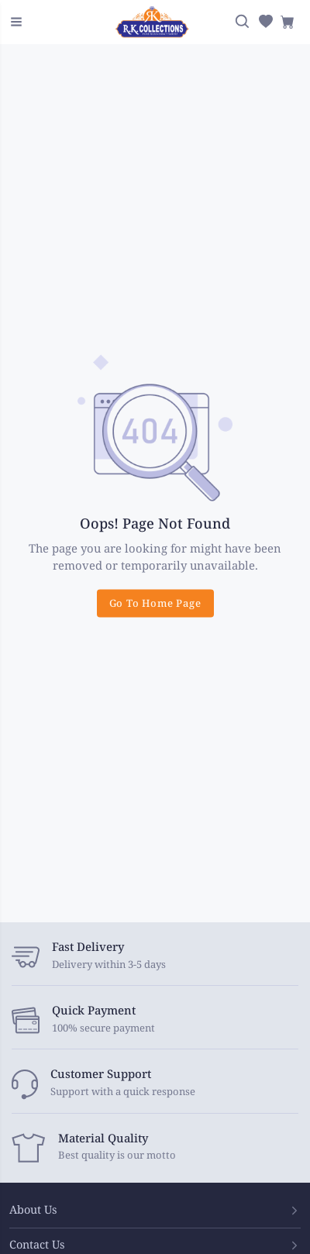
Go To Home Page (155, 603)
